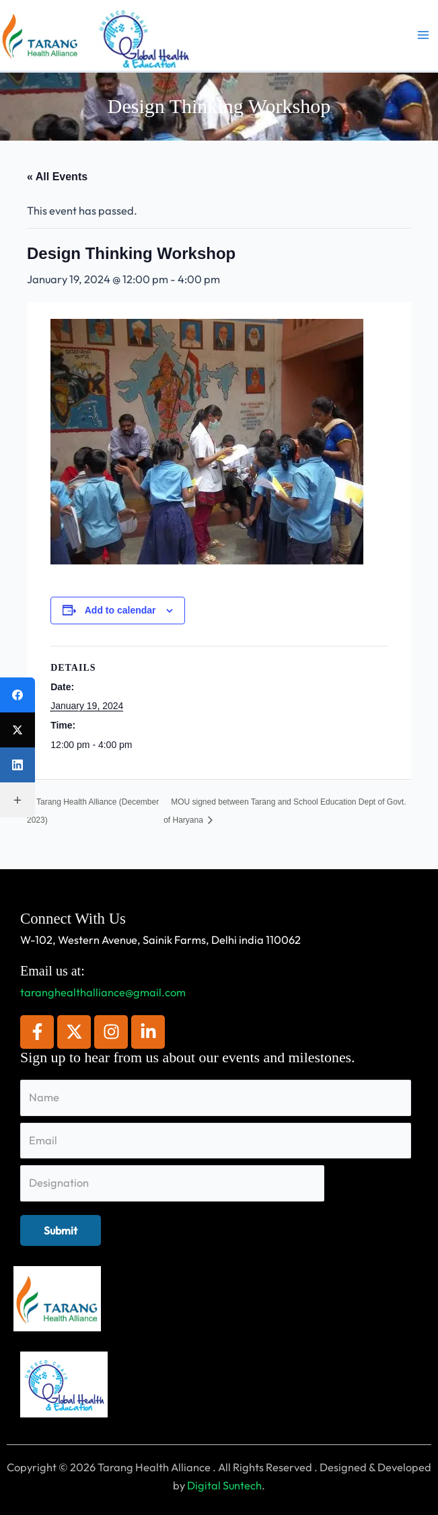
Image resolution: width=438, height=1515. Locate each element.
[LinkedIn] (17, 764)
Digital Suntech (224, 1485)
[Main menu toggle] (423, 35)
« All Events (57, 176)
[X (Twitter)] (17, 729)
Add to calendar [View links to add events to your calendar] (120, 610)
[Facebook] (17, 694)
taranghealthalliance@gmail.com (103, 992)
